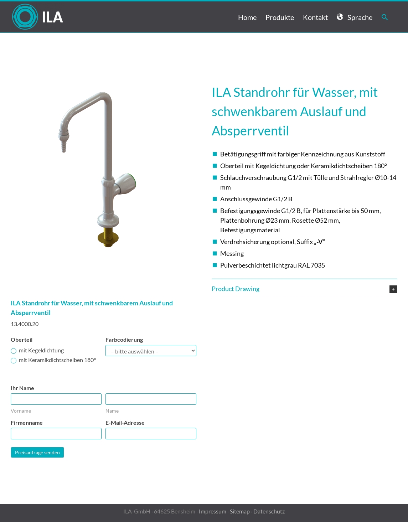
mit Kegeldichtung (37, 350)
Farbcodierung (124, 339)
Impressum (212, 511)
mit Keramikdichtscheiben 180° (53, 359)
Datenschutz (269, 511)
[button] (384, 16)
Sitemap (240, 511)
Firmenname (27, 422)
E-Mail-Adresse (125, 422)
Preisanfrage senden (37, 452)
